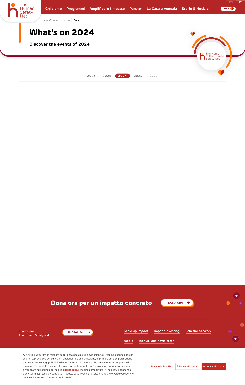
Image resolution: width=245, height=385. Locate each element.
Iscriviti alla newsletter (156, 341)
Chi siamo (53, 9)
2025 (107, 76)
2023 (138, 76)
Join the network (198, 331)
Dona (223, 13)
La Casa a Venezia (162, 9)
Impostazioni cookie (161, 366)
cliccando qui (71, 370)
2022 (154, 76)
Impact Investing (167, 331)
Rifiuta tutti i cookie (187, 366)
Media (128, 341)
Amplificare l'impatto (107, 9)
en (231, 2)
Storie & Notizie (195, 9)
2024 (122, 76)
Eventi (66, 20)
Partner (136, 9)
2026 (91, 76)
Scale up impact (136, 331)
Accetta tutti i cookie (213, 366)
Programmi (76, 9)
